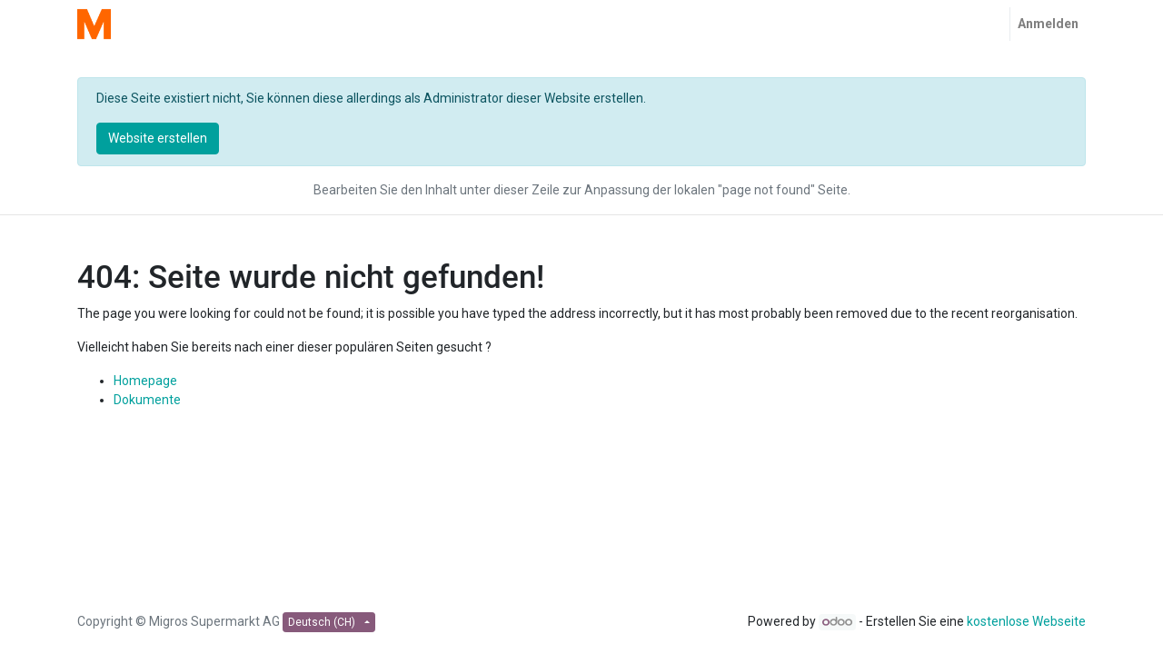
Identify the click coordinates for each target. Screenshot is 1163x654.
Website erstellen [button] (157, 138)
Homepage (145, 380)
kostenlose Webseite (1026, 621)
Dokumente (147, 399)
